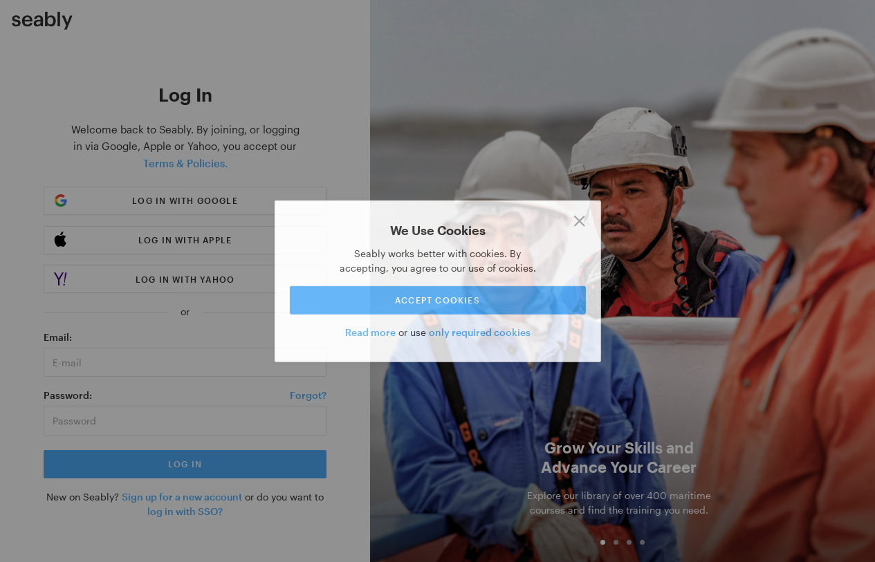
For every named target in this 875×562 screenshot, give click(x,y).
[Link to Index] (42, 20)
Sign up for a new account (182, 497)
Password (66, 395)
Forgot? (308, 395)
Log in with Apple (185, 240)
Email (56, 337)
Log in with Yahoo (185, 279)
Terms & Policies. (185, 163)
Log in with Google (185, 200)
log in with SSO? (185, 511)
